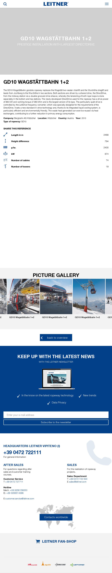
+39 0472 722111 (22, 452)
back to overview (57, 337)
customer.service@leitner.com (19, 498)
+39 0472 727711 (14, 481)
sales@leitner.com (77, 481)
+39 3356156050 (18, 490)
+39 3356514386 (15, 493)
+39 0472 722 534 (78, 479)
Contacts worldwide (56, 517)
